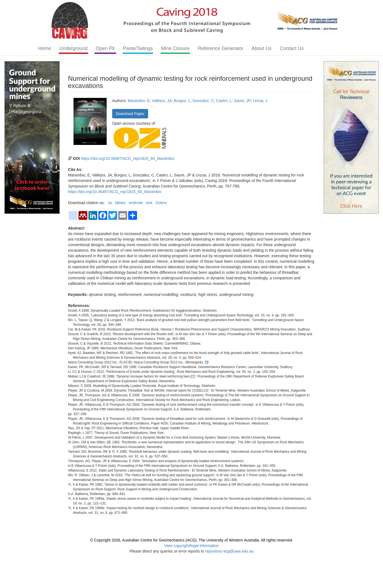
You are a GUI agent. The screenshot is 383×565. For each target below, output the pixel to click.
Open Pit (105, 48)
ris (110, 203)
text (149, 203)
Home (44, 48)
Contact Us (292, 48)
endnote (136, 203)
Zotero (161, 203)
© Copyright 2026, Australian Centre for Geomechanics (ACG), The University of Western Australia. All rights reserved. (191, 540)
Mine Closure (175, 48)
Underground (73, 48)
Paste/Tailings (138, 48)
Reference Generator (220, 48)
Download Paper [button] (130, 113)
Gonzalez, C (203, 100)
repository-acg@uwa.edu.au (229, 551)
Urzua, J (260, 100)
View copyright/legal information (191, 545)
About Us (261, 48)
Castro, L (224, 100)
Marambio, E (138, 100)
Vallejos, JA (162, 100)
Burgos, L (182, 100)
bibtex (120, 203)
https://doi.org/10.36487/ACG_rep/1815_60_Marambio (127, 158)
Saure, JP (242, 100)
